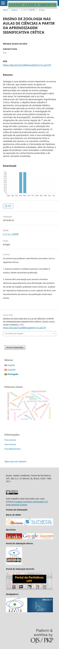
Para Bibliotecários (12, 448)
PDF (9, 206)
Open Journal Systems (15, 461)
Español (11, 369)
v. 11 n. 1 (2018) (28, 10)
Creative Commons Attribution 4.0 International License (27, 503)
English (11, 365)
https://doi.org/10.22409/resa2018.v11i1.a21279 (27, 65)
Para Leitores (10, 440)
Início (5, 10)
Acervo (14, 10)
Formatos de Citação (14, 333)
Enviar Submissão (15, 347)
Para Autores (10, 444)
